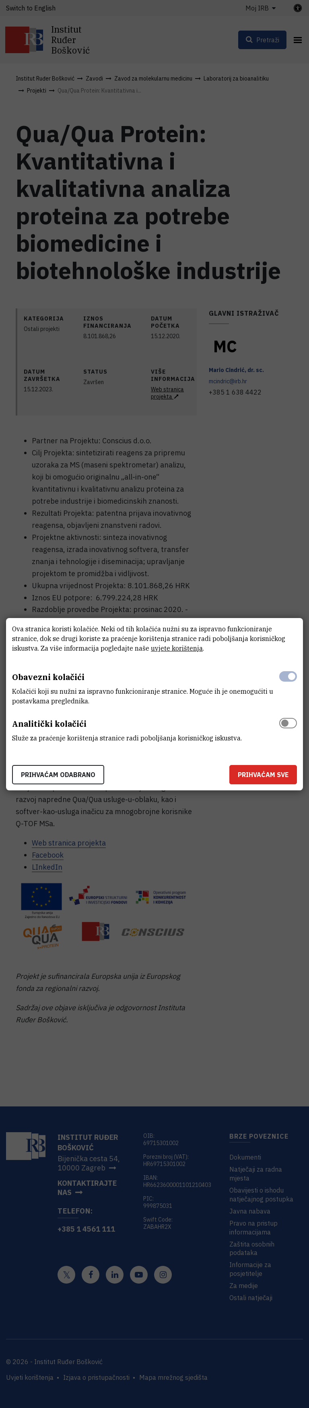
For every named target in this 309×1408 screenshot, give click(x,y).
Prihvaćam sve (263, 775)
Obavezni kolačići (48, 677)
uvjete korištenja (177, 648)
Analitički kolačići (49, 723)
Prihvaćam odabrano (58, 775)
